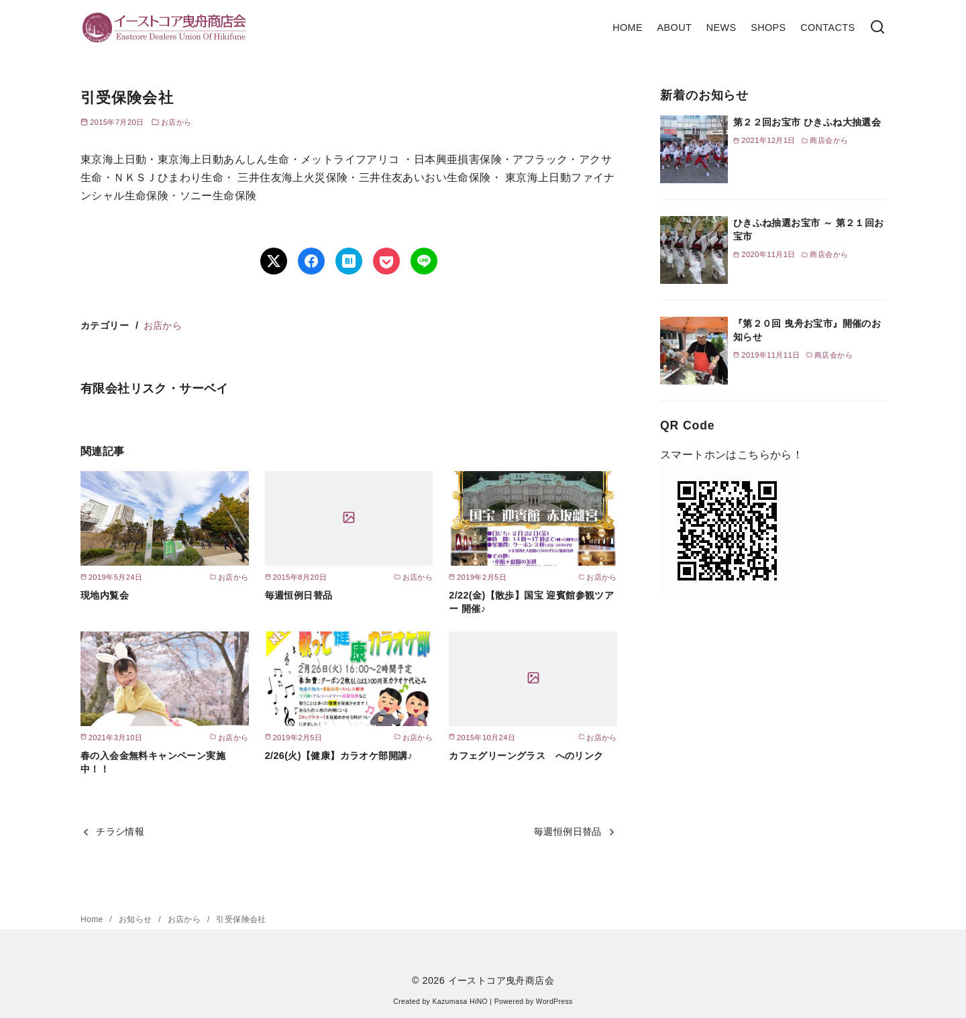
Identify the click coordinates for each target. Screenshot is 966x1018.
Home (92, 919)
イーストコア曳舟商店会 (501, 980)
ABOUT (674, 27)
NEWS (721, 27)
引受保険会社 (241, 919)
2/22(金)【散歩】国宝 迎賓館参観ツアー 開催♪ (531, 602)
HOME (627, 27)
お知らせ (136, 919)
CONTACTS (827, 27)
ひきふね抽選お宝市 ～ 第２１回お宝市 (808, 229)
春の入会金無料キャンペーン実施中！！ (152, 762)
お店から (176, 122)
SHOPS (768, 27)
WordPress (554, 1001)
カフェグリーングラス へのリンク (526, 755)
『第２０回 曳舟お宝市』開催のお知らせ (807, 330)
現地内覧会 (104, 595)
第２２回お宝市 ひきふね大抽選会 (807, 122)
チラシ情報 (120, 831)
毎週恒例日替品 (299, 595)
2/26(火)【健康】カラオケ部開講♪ (339, 755)
